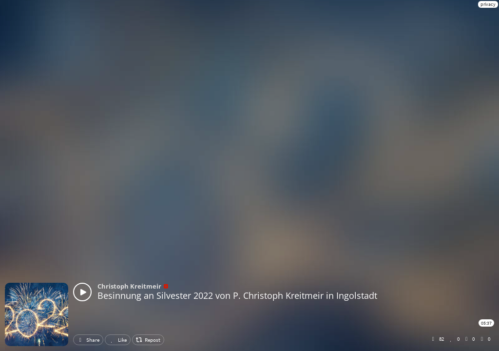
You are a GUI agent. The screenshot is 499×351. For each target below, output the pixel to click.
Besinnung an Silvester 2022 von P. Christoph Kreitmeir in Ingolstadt (237, 295)
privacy (488, 4)
